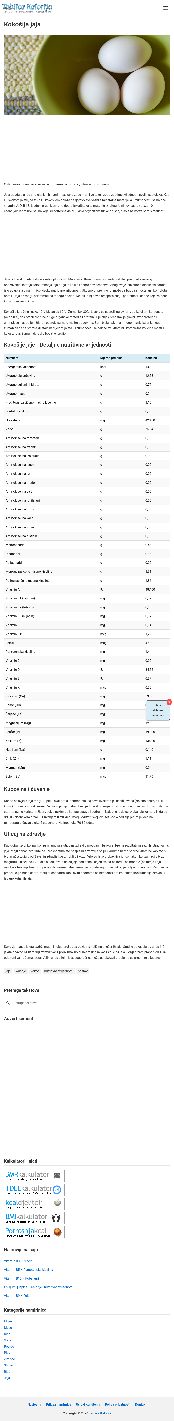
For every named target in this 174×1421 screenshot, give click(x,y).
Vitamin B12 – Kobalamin (22, 1278)
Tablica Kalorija (100, 1413)
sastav (83, 971)
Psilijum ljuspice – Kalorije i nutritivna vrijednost (38, 1287)
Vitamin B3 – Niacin (18, 1261)
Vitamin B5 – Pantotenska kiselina (28, 1270)
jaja (8, 971)
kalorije (21, 971)
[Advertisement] (87, 152)
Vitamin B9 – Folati (17, 1296)
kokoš (35, 971)
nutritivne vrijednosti (58, 971)
